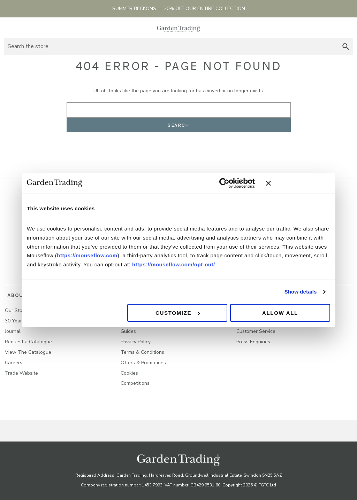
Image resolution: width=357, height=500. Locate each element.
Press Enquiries (253, 339)
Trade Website (21, 370)
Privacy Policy (136, 339)
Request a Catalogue (28, 339)
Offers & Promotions (143, 360)
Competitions (135, 380)
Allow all (280, 313)
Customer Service (255, 328)
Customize (177, 313)
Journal (13, 328)
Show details (300, 292)
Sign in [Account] (334, 28)
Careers (13, 360)
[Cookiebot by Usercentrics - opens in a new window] (224, 183)
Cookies (129, 370)
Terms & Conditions (142, 349)
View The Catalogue (28, 349)
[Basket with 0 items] (347, 28)
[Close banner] (298, 183)
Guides (128, 328)
